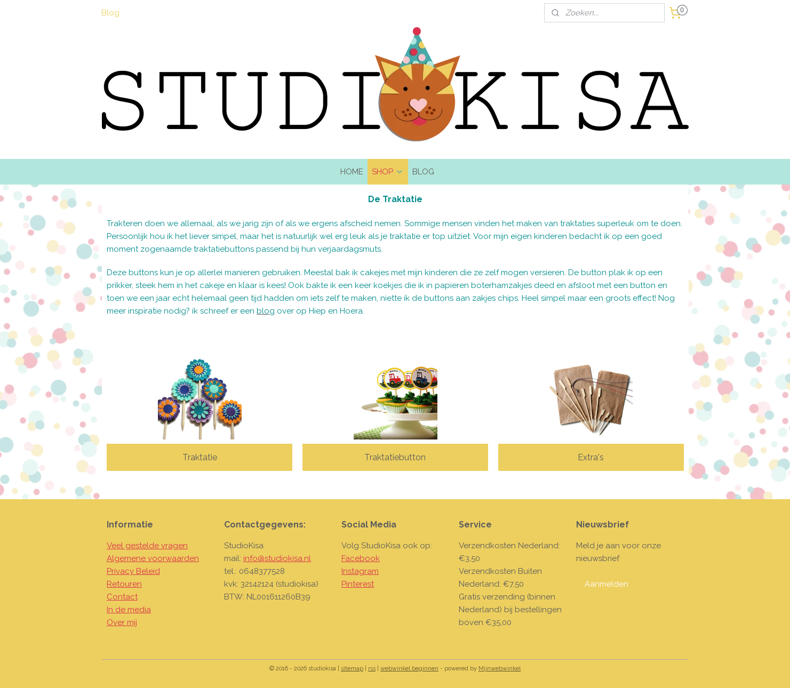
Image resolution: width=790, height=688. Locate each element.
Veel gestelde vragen (147, 545)
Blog (110, 13)
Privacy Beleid (133, 571)
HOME (351, 172)
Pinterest (357, 584)
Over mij (122, 622)
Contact (122, 597)
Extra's (591, 457)
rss (372, 668)
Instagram (360, 571)
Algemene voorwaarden (153, 558)
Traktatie (199, 457)
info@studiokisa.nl (277, 558)
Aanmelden (606, 584)
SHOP (388, 172)
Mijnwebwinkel (499, 668)
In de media (129, 609)
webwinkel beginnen (409, 668)
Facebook (360, 558)
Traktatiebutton (395, 457)
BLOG (423, 172)
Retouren (124, 584)
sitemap (352, 668)
